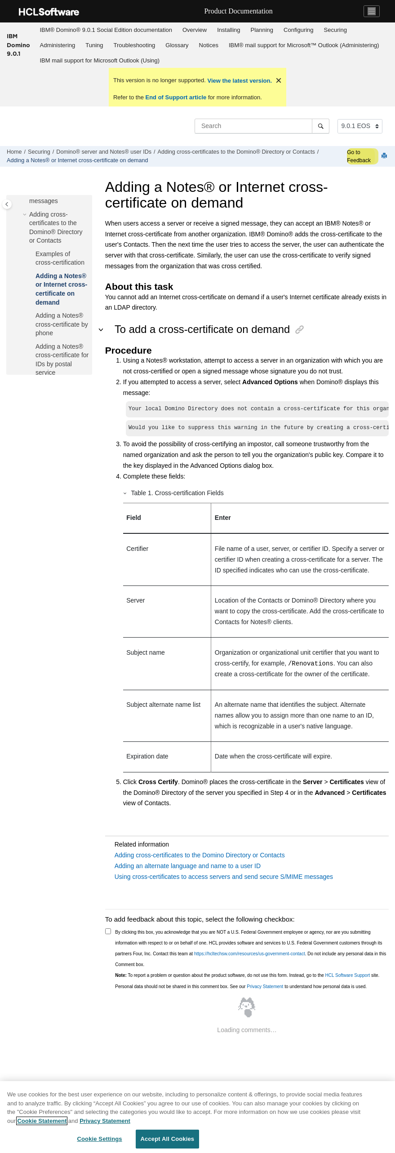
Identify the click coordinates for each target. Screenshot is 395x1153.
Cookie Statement (42, 1121)
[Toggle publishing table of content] (7, 204)
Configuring (299, 30)
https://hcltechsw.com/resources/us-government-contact (249, 953)
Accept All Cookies (168, 1138)
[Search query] (262, 126)
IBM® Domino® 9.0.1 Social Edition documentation (106, 30)
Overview (194, 30)
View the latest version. (239, 80)
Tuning (94, 45)
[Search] (320, 126)
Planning (261, 30)
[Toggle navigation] (372, 11)
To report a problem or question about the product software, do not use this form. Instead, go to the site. (247, 975)
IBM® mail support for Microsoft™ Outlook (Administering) (304, 45)
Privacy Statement (265, 986)
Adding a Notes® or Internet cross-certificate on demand (77, 160)
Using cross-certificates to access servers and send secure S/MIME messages (224, 876)
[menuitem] (106, 30)
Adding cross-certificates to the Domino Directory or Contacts (200, 855)
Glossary (176, 45)
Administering (57, 45)
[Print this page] (385, 156)
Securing (335, 30)
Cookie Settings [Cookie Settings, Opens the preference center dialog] (99, 1138)
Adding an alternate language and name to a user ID (188, 865)
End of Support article (176, 97)
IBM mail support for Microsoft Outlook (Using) (100, 60)
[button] (25, 214)
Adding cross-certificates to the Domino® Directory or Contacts (236, 152)
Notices (208, 45)
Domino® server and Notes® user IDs (103, 152)
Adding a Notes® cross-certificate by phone (62, 324)
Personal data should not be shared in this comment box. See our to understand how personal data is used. (241, 986)
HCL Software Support (347, 975)
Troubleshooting (134, 45)
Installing (228, 30)
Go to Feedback (359, 156)
